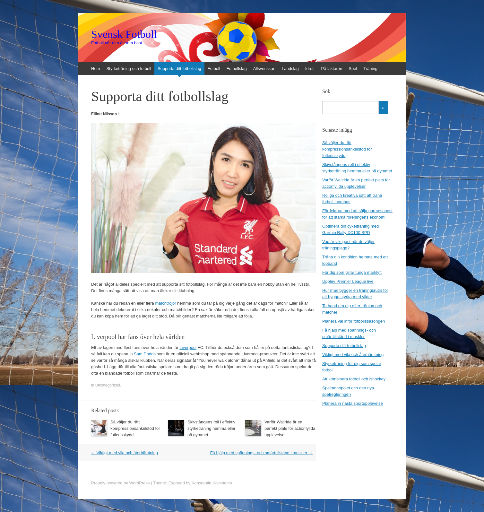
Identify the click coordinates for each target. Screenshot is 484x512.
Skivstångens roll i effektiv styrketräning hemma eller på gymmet (211, 428)
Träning (370, 68)
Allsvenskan (264, 68)
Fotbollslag (237, 68)
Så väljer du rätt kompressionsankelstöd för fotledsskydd (135, 428)
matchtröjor (165, 303)
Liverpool (187, 347)
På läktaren (331, 68)
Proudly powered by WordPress (120, 483)
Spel (353, 68)
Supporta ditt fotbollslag (179, 68)
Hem (95, 68)
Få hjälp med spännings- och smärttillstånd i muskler (261, 452)
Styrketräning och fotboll (128, 68)
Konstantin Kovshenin (212, 483)
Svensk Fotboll (124, 34)
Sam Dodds (145, 353)
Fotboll (214, 68)
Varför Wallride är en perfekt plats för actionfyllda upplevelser (289, 428)
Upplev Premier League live (348, 281)
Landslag (290, 68)
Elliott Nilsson (104, 114)
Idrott (310, 68)
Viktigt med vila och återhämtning (124, 452)
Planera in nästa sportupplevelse (352, 403)
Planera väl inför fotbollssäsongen (353, 321)
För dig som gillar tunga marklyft (352, 272)
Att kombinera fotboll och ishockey (353, 379)
